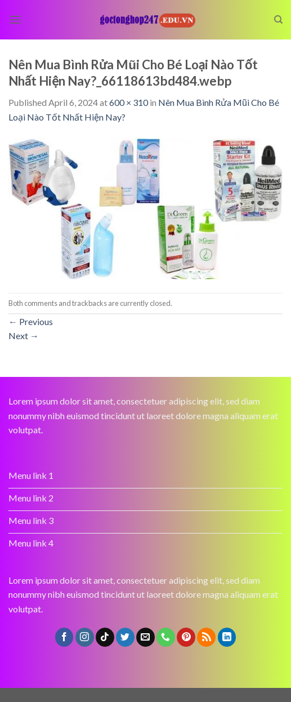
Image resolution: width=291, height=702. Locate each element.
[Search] (278, 19)
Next (23, 335)
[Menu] (15, 19)
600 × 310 (128, 102)
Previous (30, 321)
